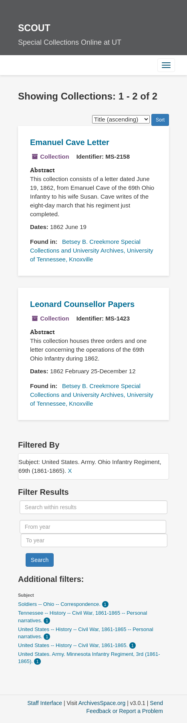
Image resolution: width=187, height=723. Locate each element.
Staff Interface (44, 703)
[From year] (93, 527)
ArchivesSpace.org (102, 703)
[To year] (94, 540)
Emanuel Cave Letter (69, 142)
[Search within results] (93, 507)
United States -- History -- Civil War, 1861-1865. (73, 645)
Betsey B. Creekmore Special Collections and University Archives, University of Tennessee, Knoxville (91, 250)
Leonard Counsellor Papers (82, 304)
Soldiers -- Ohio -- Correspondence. (60, 604)
